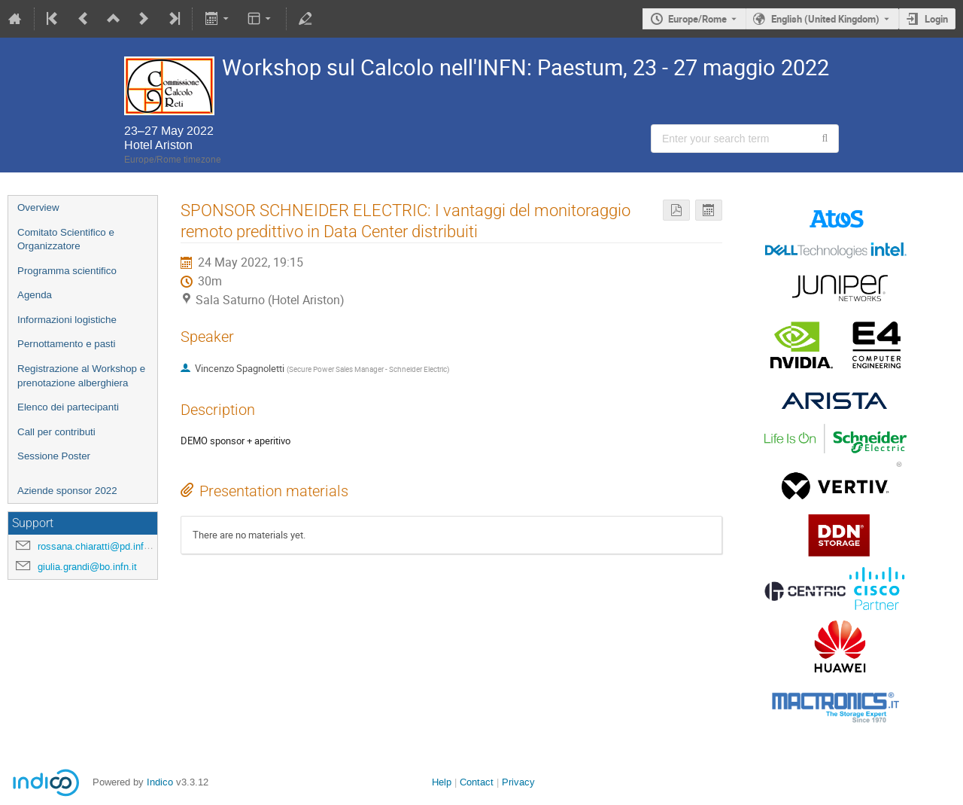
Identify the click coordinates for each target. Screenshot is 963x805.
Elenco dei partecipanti (68, 407)
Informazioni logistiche (67, 319)
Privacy (518, 782)
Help (441, 782)
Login (936, 19)
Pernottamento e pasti (66, 343)
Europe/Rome (697, 19)
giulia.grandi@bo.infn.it (87, 566)
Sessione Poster (53, 456)
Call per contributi (56, 432)
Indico (160, 782)
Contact (477, 782)
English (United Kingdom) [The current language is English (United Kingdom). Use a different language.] (825, 19)
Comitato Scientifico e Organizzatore (65, 239)
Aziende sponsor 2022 (67, 490)
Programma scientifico (67, 270)
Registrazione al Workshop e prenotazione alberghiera (81, 376)
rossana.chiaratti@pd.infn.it (97, 546)
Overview (38, 207)
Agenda (34, 294)
